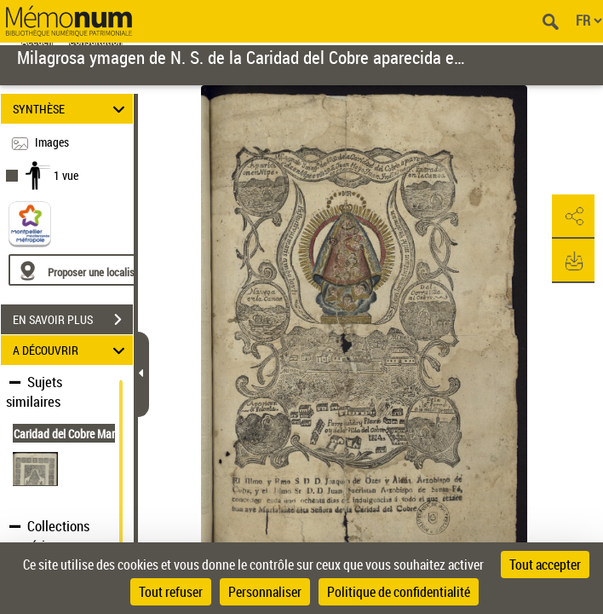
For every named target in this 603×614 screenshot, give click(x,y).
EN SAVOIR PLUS (73, 320)
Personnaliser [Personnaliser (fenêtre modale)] (265, 591)
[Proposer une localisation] (89, 270)
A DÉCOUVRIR (71, 350)
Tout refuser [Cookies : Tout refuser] (171, 591)
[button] (573, 216)
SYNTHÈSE (71, 109)
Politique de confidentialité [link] (398, 591)
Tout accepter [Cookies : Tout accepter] (545, 564)
